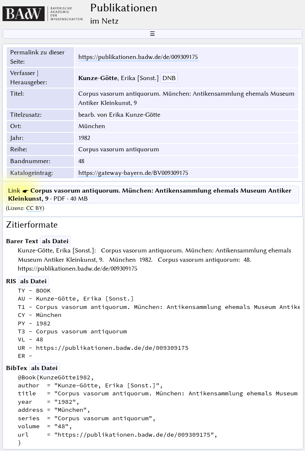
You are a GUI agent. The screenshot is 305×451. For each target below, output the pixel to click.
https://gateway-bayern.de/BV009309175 (133, 173)
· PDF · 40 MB (150, 194)
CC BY (34, 208)
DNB (169, 78)
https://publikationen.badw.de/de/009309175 (138, 57)
